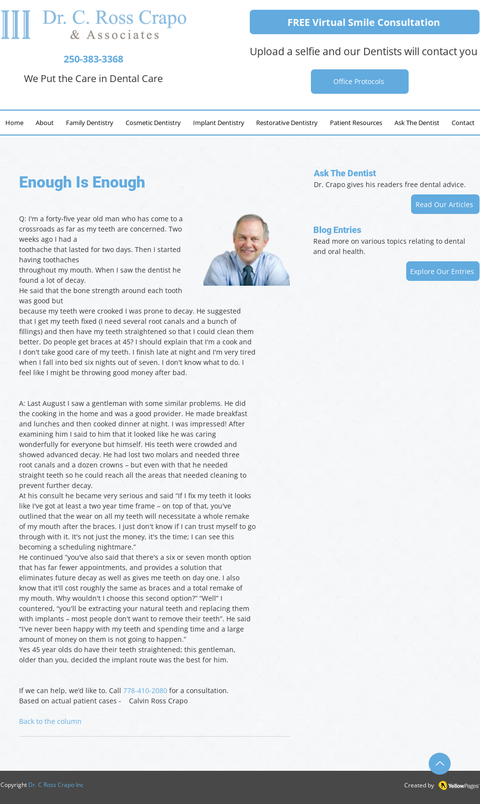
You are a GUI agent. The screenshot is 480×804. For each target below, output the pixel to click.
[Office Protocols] (360, 81)
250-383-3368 (93, 58)
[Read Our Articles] (445, 204)
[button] (416, 122)
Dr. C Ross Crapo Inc (56, 785)
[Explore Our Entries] (443, 271)
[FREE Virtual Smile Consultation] (365, 22)
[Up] (440, 764)
